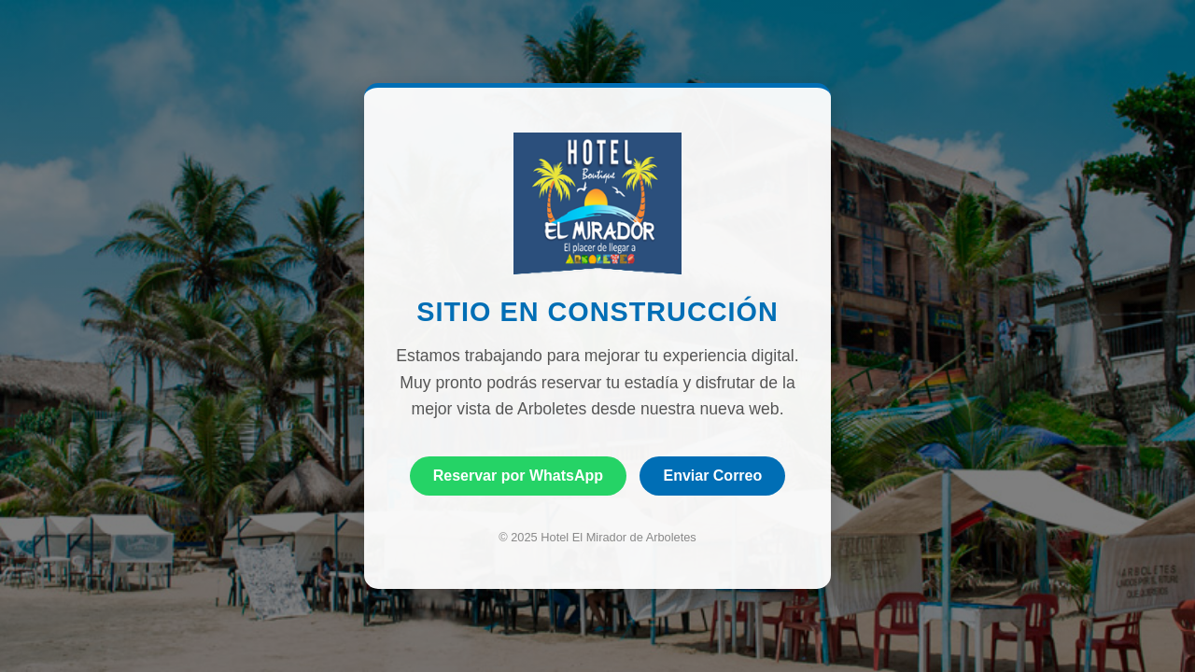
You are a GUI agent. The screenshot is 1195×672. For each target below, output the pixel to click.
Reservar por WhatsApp (518, 475)
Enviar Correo (712, 475)
